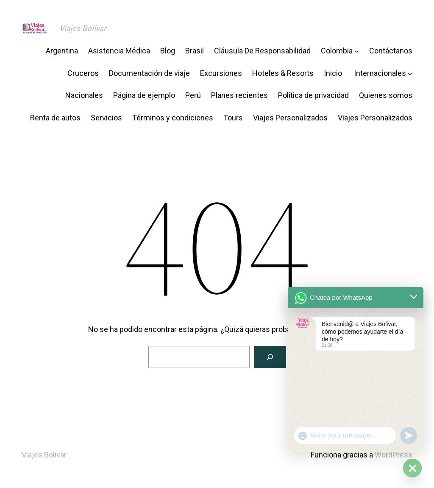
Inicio (334, 73)
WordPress (393, 454)
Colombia (337, 50)
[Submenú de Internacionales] (410, 73)
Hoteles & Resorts (283, 73)
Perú (193, 95)
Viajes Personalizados (290, 117)
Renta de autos (55, 117)
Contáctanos (390, 50)
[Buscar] (270, 357)
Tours (233, 117)
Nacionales (84, 95)
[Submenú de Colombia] (356, 51)
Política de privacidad (313, 95)
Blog (167, 50)
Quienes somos (385, 95)
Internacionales (380, 73)
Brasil (194, 50)
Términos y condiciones (172, 117)
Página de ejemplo (144, 95)
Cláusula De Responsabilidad (262, 50)
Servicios (106, 117)
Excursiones (221, 73)
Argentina (62, 50)
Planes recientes (239, 95)
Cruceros (83, 73)
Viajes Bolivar (82, 27)
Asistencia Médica (119, 50)
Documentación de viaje (149, 73)
